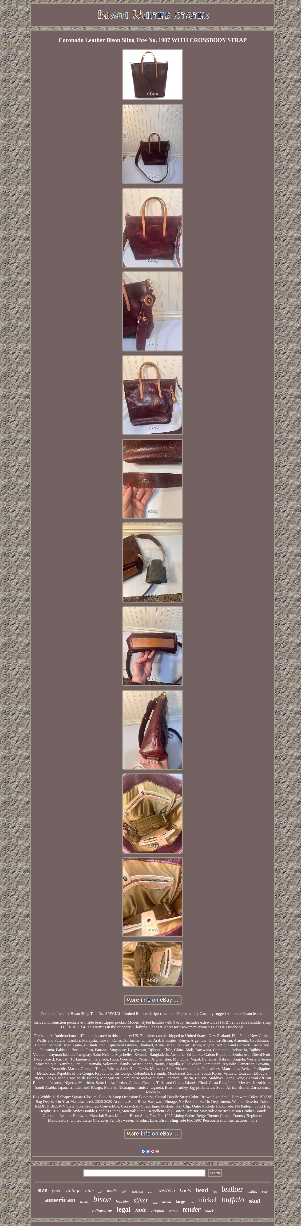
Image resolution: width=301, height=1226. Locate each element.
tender (192, 1209)
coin (124, 1191)
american (60, 1199)
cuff (100, 1192)
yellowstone (101, 1210)
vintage (72, 1190)
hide (89, 1190)
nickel (208, 1200)
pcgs (265, 1191)
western (166, 1190)
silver (141, 1200)
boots (185, 1190)
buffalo (233, 1199)
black (209, 1211)
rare (192, 1202)
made (112, 1190)
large (180, 1201)
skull (254, 1201)
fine (215, 1191)
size (42, 1190)
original (157, 1211)
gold (155, 1202)
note (141, 1209)
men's (150, 1192)
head (202, 1190)
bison (102, 1199)
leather (232, 1189)
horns (84, 1202)
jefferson (137, 1191)
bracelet (122, 1201)
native (173, 1211)
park (56, 1190)
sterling (252, 1191)
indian (166, 1202)
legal (123, 1209)
